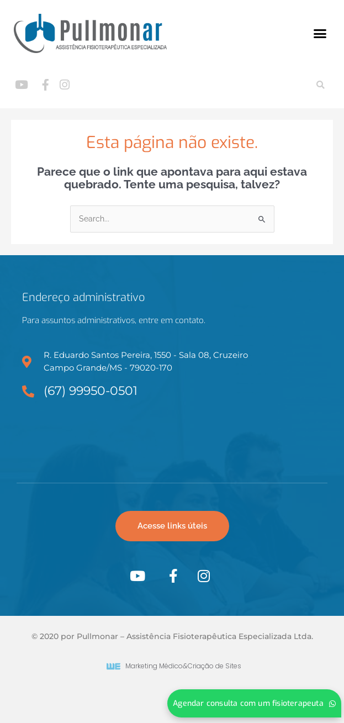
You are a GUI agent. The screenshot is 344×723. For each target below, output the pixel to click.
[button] (320, 33)
